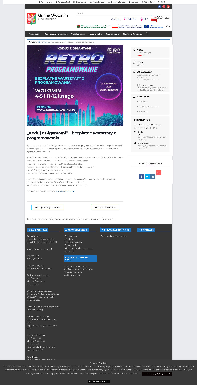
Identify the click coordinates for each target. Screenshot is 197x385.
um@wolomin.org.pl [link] (43, 249)
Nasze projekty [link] (95, 34)
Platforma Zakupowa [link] (132, 34)
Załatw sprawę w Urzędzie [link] (56, 34)
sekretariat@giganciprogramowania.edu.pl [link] (152, 138)
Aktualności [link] (35, 34)
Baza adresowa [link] (112, 34)
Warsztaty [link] (142, 111)
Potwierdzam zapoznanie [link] (98, 381)
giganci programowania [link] (66, 219)
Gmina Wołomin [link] (53, 15)
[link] (41, 2)
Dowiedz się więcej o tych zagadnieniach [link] (156, 374)
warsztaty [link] (108, 219)
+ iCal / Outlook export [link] (104, 208)
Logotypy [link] (69, 239)
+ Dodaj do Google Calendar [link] (48, 208)
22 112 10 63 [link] (152, 128)
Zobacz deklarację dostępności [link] (113, 236)
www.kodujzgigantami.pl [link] (65, 191)
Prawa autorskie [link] (71, 245)
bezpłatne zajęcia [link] (42, 219)
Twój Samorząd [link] (78, 34)
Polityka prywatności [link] (73, 242)
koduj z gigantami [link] (90, 219)
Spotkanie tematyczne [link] (148, 106)
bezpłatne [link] (142, 101)
